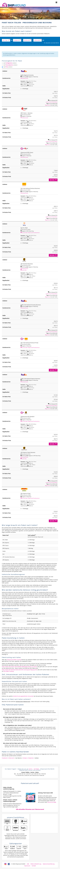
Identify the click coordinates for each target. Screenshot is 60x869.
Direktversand (24, 78)
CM (43, 40)
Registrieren (47, 105)
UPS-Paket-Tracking (9, 671)
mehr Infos (23, 270)
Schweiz (25, 758)
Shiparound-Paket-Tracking (14, 659)
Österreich (11, 758)
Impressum (27, 866)
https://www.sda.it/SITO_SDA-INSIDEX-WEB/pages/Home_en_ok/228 (19, 666)
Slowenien (31, 758)
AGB (28, 864)
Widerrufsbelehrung (36, 864)
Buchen (53, 180)
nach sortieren (9, 63)
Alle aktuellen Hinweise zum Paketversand (30, 809)
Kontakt (34, 866)
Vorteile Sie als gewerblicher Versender (23, 696)
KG (11, 40)
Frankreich (4, 758)
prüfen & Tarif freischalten (51, 102)
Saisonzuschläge (51, 802)
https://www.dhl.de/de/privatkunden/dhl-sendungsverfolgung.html (19, 669)
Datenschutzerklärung (48, 864)
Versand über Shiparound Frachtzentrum (30, 232)
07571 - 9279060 (34, 769)
